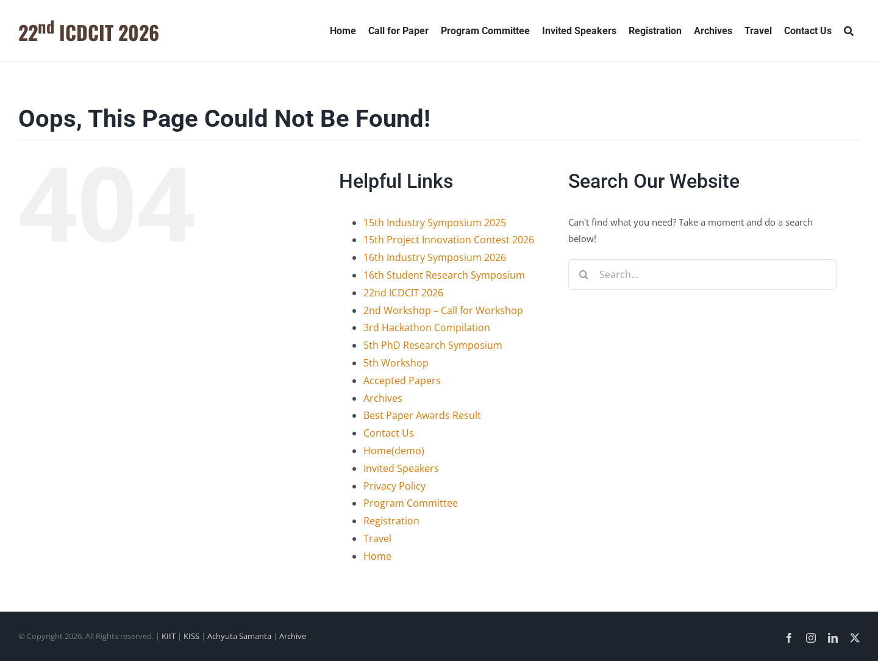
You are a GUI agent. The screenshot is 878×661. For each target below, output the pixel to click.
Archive (292, 636)
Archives (382, 398)
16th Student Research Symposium (444, 275)
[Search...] (702, 274)
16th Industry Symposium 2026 (434, 257)
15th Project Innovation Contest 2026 (448, 239)
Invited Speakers (401, 468)
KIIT (169, 636)
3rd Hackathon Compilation (426, 327)
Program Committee (410, 503)
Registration (391, 520)
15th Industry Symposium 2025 (434, 222)
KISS (191, 636)
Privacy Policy (394, 486)
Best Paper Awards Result (422, 415)
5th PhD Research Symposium (432, 345)
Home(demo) (393, 450)
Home (377, 556)
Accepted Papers (402, 380)
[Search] (849, 30)
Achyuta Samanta (239, 636)
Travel (377, 538)
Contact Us (388, 433)
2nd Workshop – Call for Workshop (443, 310)
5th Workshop (396, 363)
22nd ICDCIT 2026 (403, 292)
